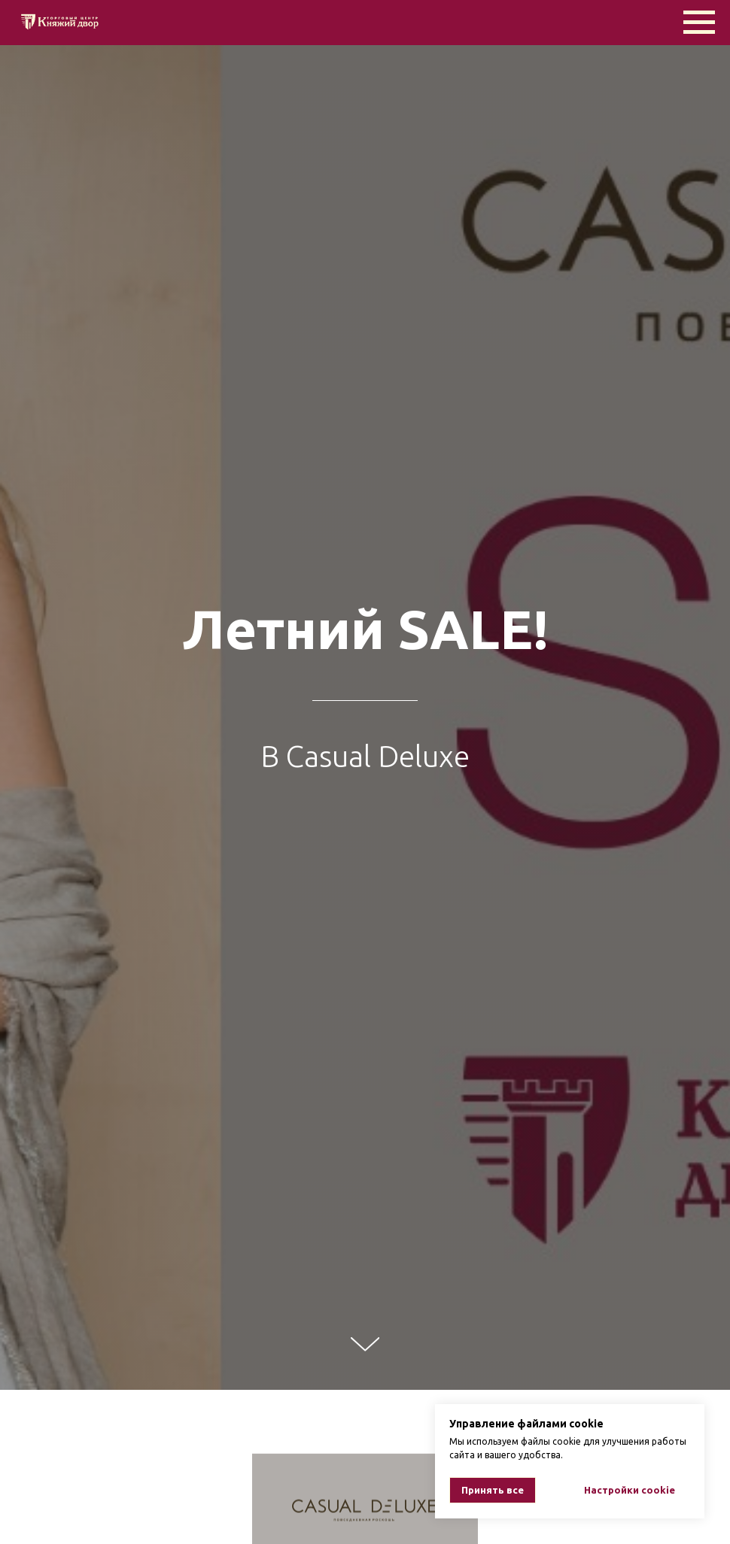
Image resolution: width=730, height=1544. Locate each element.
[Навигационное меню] (699, 23)
